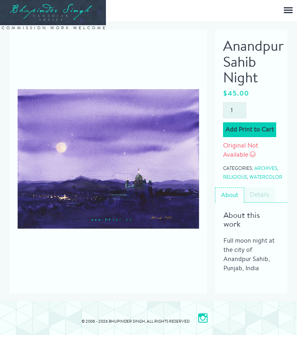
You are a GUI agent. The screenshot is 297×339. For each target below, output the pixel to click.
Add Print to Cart (249, 129)
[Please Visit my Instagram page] (202, 318)
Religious (235, 177)
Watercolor (265, 177)
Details (259, 194)
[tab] (229, 195)
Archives (265, 168)
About (229, 195)
